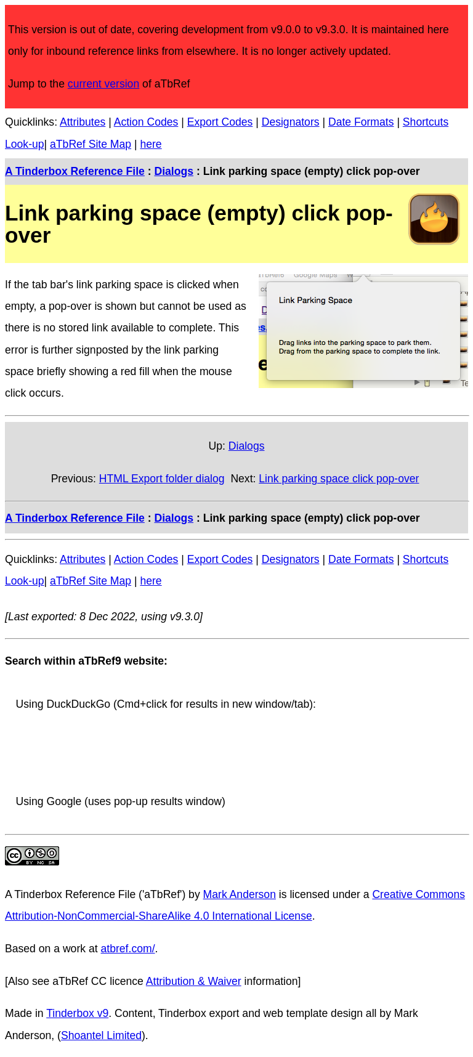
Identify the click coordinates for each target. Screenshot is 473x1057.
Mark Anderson (239, 894)
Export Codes (220, 122)
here (150, 144)
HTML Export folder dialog (162, 478)
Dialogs (173, 171)
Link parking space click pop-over (339, 478)
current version (103, 84)
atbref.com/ (128, 948)
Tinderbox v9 (77, 1013)
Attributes (82, 122)
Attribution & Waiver (193, 981)
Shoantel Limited (101, 1035)
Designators (291, 122)
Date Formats (361, 122)
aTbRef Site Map (90, 144)
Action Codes (146, 122)
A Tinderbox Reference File (75, 171)
